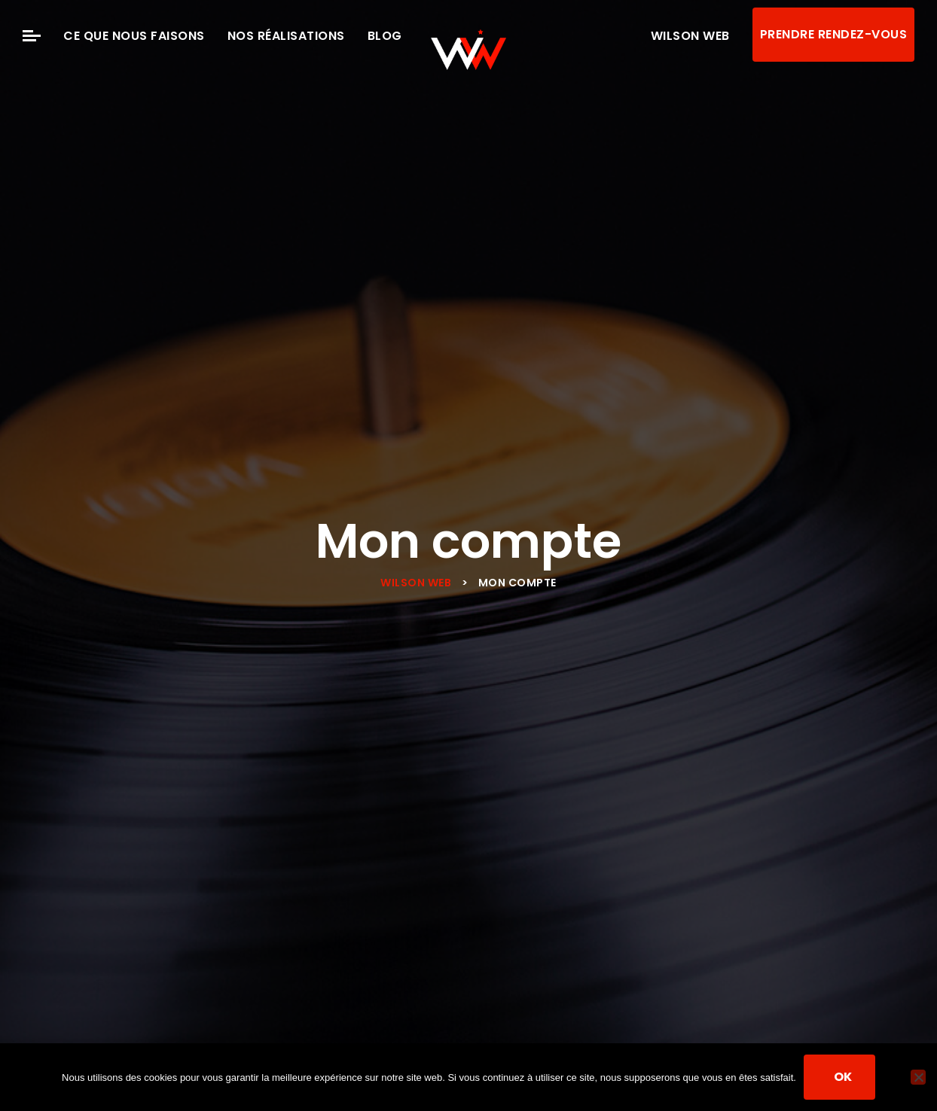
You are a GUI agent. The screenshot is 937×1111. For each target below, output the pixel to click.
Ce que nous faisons (134, 35)
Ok (843, 1076)
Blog (385, 35)
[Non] (918, 1077)
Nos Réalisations (286, 35)
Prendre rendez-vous (834, 34)
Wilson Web (690, 35)
